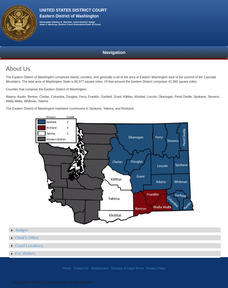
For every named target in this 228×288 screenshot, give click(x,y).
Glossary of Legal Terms (127, 268)
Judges (21, 230)
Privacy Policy (155, 268)
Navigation (114, 52)
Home (67, 268)
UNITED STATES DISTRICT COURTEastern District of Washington (73, 13)
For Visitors (25, 253)
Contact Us (80, 268)
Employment (99, 268)
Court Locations (29, 246)
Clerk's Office (27, 238)
